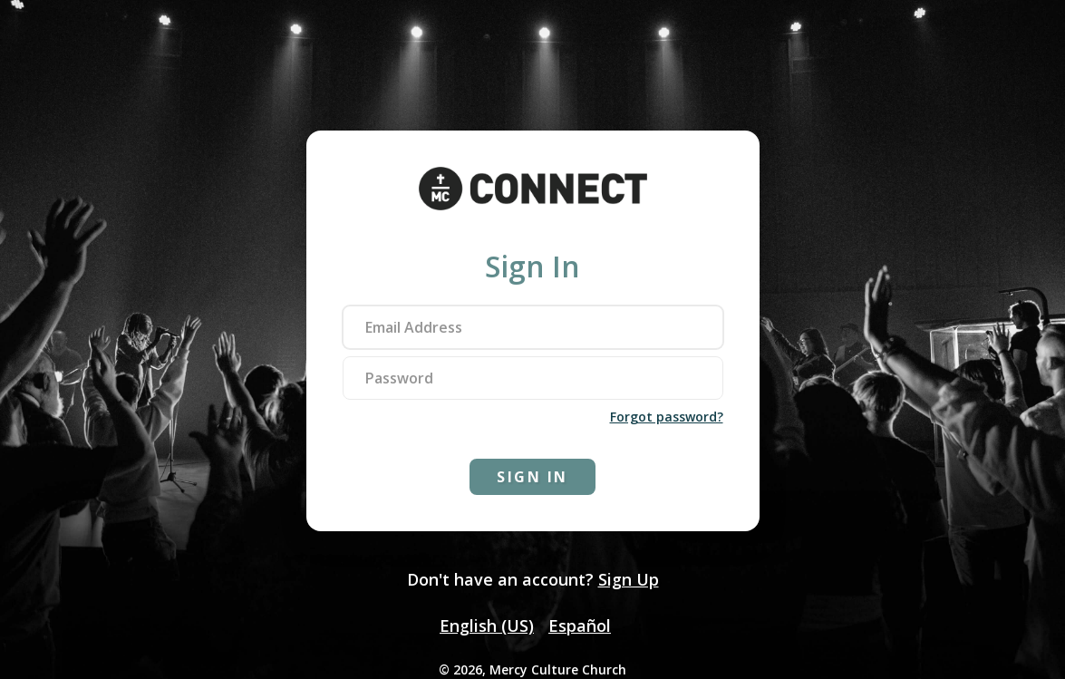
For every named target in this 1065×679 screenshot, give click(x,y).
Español (579, 625)
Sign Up (628, 579)
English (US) (487, 625)
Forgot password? (666, 416)
